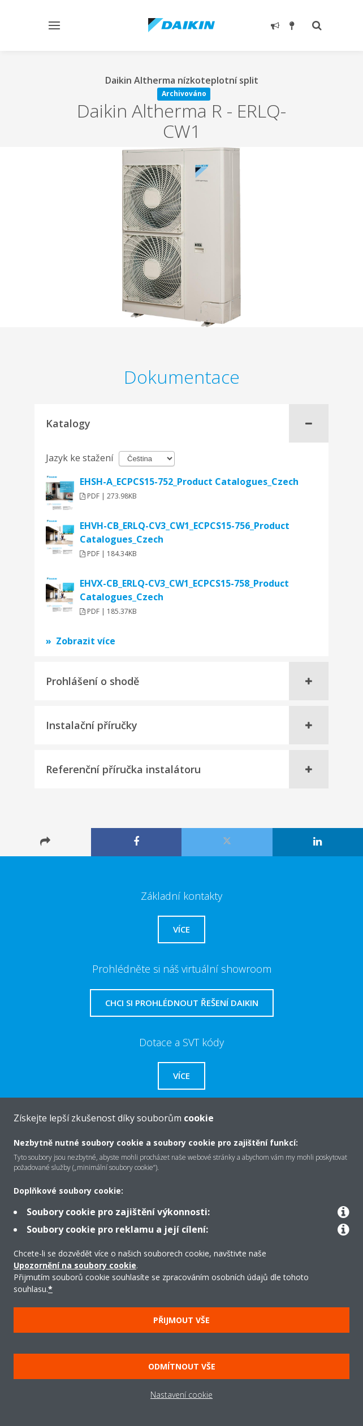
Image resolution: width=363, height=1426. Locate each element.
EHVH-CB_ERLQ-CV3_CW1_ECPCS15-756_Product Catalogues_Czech (184, 532)
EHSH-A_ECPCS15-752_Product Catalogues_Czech (189, 481)
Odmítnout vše (181, 1366)
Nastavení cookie (181, 1394)
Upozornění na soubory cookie (75, 1265)
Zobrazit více (85, 641)
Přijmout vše (181, 1320)
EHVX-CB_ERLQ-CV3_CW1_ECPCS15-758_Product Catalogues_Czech (184, 590)
